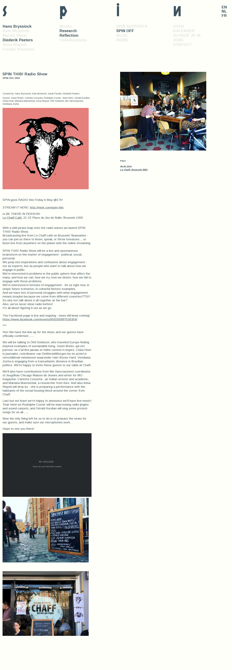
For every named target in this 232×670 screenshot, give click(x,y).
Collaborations (73, 40)
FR (224, 16)
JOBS (178, 40)
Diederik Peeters (18, 40)
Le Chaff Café (12, 217)
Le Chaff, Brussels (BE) (134, 169)
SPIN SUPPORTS (131, 26)
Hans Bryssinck (17, 26)
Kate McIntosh (16, 31)
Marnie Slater (15, 35)
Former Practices (18, 49)
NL (224, 11)
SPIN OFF (125, 31)
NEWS (122, 40)
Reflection (68, 35)
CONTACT (182, 44)
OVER (178, 26)
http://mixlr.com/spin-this (47, 207)
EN (224, 7)
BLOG (121, 35)
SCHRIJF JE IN (186, 35)
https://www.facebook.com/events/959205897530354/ (40, 319)
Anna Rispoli (14, 44)
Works (65, 26)
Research (68, 31)
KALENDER (184, 31)
